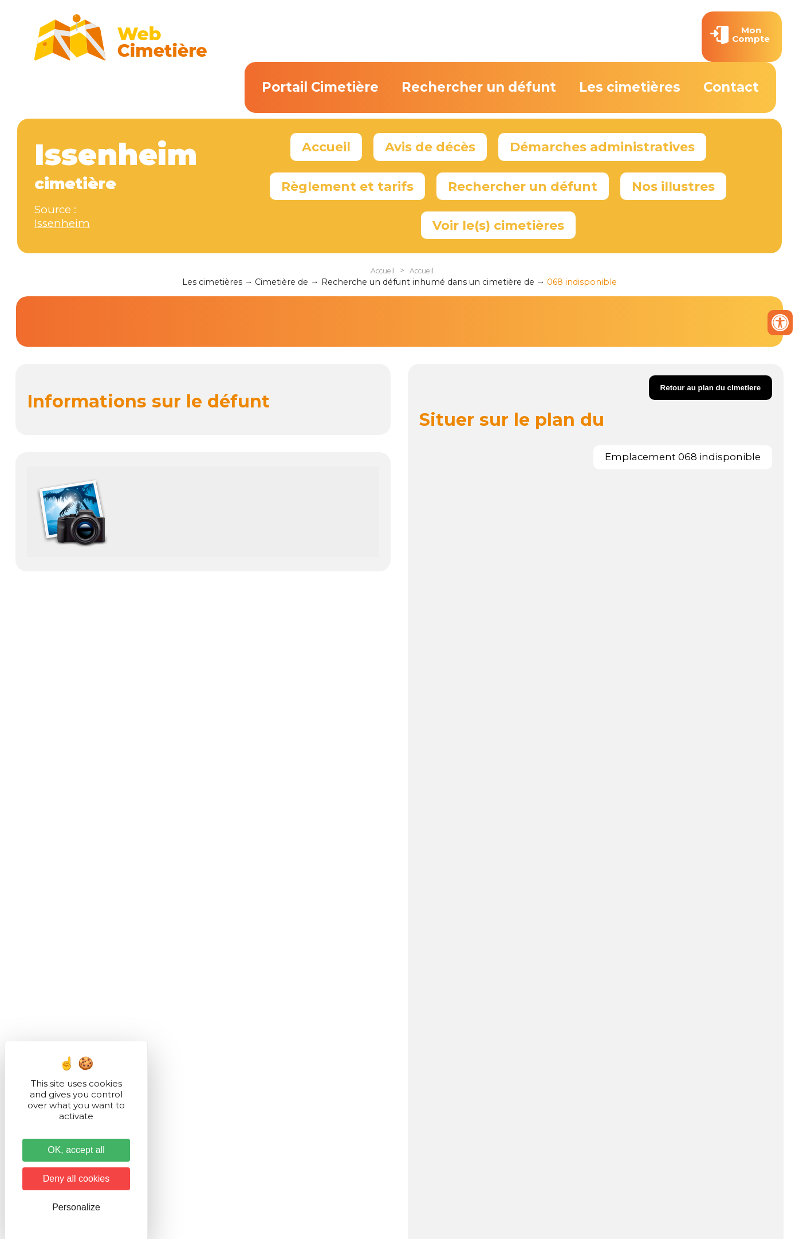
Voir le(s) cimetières (498, 225)
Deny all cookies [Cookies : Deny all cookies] (76, 1178)
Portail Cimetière (320, 87)
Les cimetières (629, 87)
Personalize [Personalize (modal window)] (76, 1207)
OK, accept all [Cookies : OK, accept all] (76, 1150)
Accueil (326, 146)
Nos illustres (673, 186)
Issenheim (62, 223)
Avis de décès (430, 146)
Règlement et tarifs (347, 186)
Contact (731, 87)
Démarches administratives (602, 146)
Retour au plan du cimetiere (710, 387)
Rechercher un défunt (479, 87)
